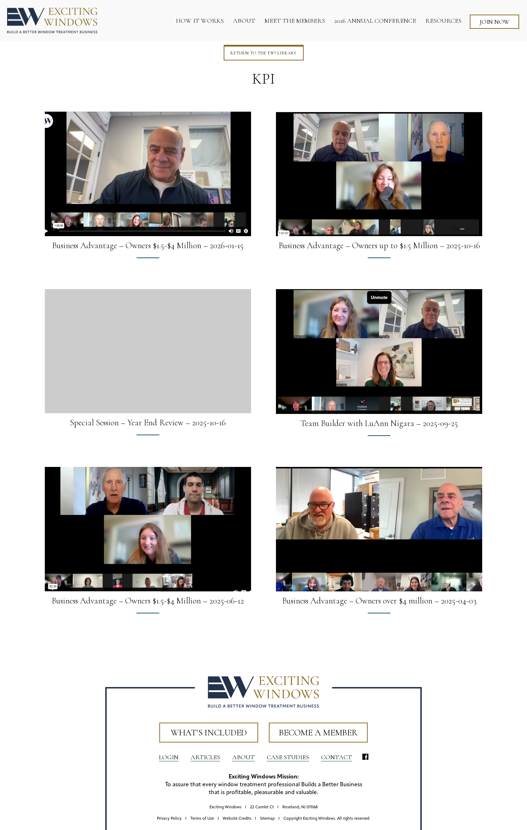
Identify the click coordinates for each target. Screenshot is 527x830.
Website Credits (237, 819)
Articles (205, 757)
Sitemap (267, 819)
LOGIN (169, 757)
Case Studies (288, 757)
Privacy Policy (169, 819)
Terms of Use (202, 819)
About (243, 757)
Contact (336, 757)
